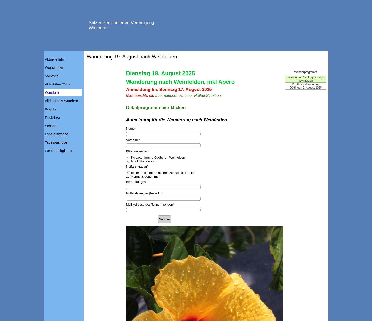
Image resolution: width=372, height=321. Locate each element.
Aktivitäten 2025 (57, 84)
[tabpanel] (204, 96)
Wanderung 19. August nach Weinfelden (306, 79)
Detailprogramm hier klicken (156, 107)
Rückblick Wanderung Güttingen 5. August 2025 (306, 86)
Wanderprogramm (305, 72)
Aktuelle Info (54, 59)
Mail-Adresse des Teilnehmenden (150, 204)
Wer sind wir (54, 68)
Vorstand (52, 76)
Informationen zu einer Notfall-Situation (188, 96)
